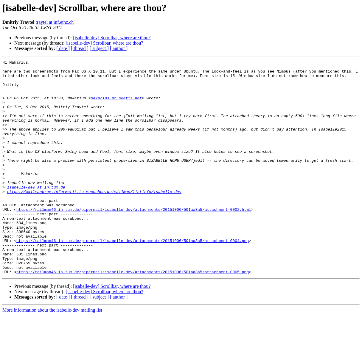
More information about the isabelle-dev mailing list (52, 352)
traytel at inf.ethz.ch (54, 22)
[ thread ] (79, 48)
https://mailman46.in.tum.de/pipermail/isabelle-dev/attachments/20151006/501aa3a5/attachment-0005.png (132, 314)
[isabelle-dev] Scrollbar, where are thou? (111, 37)
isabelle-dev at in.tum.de (36, 213)
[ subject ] (99, 48)
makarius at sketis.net (116, 106)
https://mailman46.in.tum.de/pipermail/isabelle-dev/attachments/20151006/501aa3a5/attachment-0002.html (133, 239)
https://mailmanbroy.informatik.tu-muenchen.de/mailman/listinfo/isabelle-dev (94, 218)
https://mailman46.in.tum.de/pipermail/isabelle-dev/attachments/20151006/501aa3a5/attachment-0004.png (132, 277)
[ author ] (119, 48)
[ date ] (63, 48)
